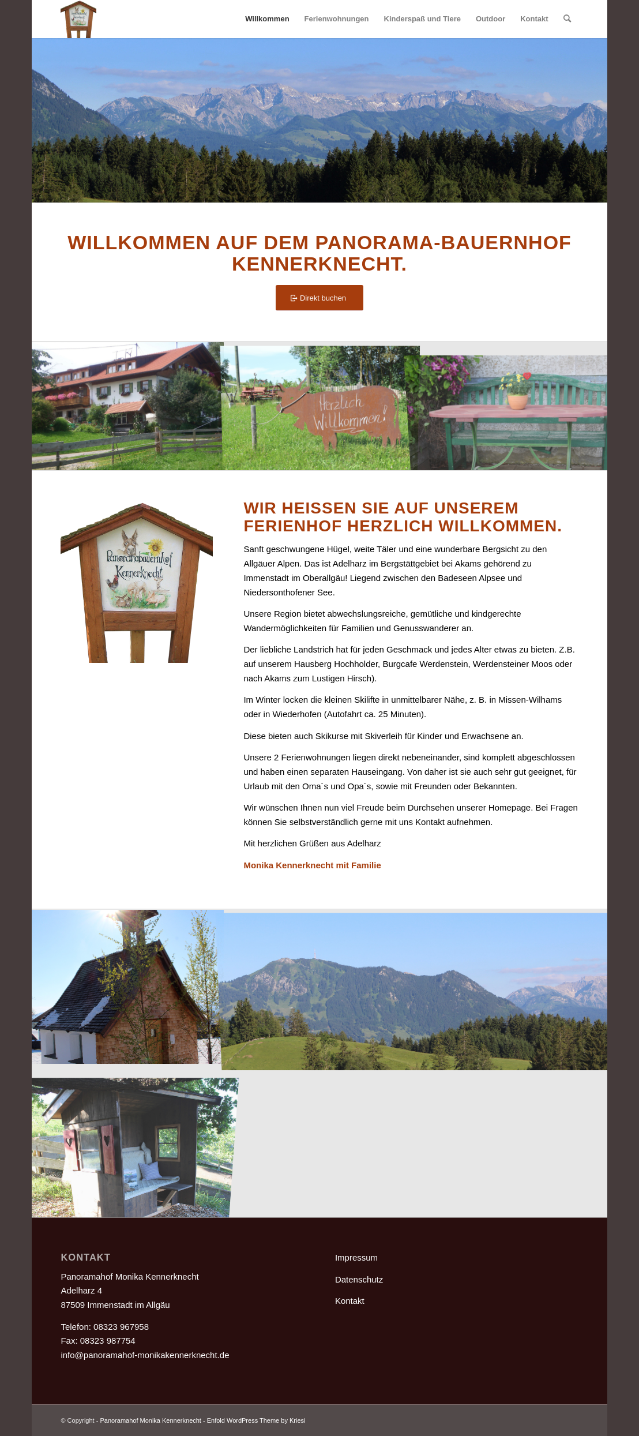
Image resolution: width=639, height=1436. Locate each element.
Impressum (356, 1257)
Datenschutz (359, 1279)
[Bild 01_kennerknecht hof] (128, 406)
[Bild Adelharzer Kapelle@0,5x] (128, 986)
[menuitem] (267, 19)
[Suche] (567, 19)
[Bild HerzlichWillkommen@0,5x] (320, 406)
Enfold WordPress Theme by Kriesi (256, 1420)
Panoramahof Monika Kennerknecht (150, 1420)
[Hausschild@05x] (78, 19)
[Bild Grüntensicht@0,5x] (416, 986)
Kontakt (349, 1301)
